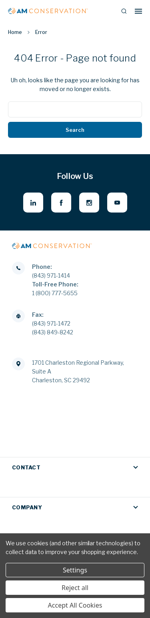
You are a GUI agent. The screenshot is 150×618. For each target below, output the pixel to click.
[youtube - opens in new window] (117, 203)
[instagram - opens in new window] (89, 203)
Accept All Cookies (75, 605)
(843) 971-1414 (51, 275)
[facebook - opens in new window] (61, 203)
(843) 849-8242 (52, 332)
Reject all (75, 587)
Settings (75, 570)
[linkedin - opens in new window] (33, 203)
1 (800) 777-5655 (55, 293)
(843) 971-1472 (51, 323)
